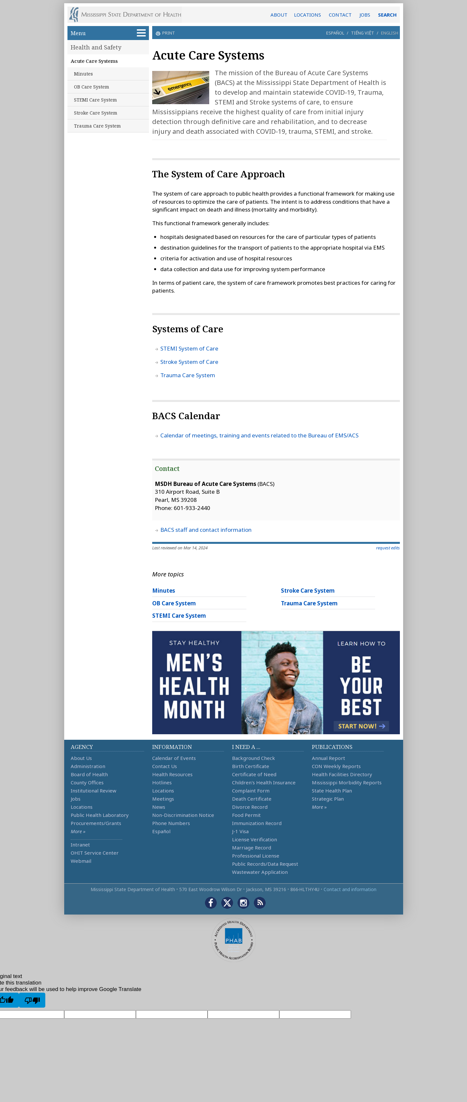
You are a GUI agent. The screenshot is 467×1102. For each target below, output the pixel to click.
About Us (81, 758)
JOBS (364, 14)
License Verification (254, 839)
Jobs (75, 798)
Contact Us (164, 766)
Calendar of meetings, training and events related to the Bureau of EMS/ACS (259, 435)
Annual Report (328, 758)
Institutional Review (93, 790)
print (168, 33)
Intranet (80, 844)
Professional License (255, 855)
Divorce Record (250, 807)
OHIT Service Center (95, 852)
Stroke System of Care (189, 361)
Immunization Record (257, 823)
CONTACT (340, 14)
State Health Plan (332, 790)
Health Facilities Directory (342, 774)
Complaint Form (251, 790)
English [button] (389, 33)
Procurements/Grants (96, 823)
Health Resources (172, 774)
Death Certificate (251, 798)
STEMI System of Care (189, 348)
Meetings (163, 798)
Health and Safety (96, 47)
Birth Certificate (250, 766)
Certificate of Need (254, 774)
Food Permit (246, 815)
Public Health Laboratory (100, 815)
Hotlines (162, 782)
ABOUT (278, 14)
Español (335, 33)
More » (78, 831)
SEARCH (387, 14)
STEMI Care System (95, 100)
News (158, 807)
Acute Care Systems (94, 61)
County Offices (87, 782)
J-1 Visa (240, 831)
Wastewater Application (260, 872)
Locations (82, 807)
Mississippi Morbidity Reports (347, 782)
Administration (88, 766)
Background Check (253, 758)
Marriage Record (251, 847)
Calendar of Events (174, 758)
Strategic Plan (328, 798)
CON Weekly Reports (336, 766)
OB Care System (91, 87)
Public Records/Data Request (265, 864)
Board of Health (89, 774)
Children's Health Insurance (264, 782)
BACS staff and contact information (206, 529)
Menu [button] (108, 33)
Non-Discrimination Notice (183, 815)
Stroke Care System (95, 113)
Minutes (83, 74)
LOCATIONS (307, 14)
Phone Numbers (171, 823)
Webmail (81, 861)
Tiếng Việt (362, 33)
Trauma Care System (97, 126)
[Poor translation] (32, 1000)
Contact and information (350, 889)
